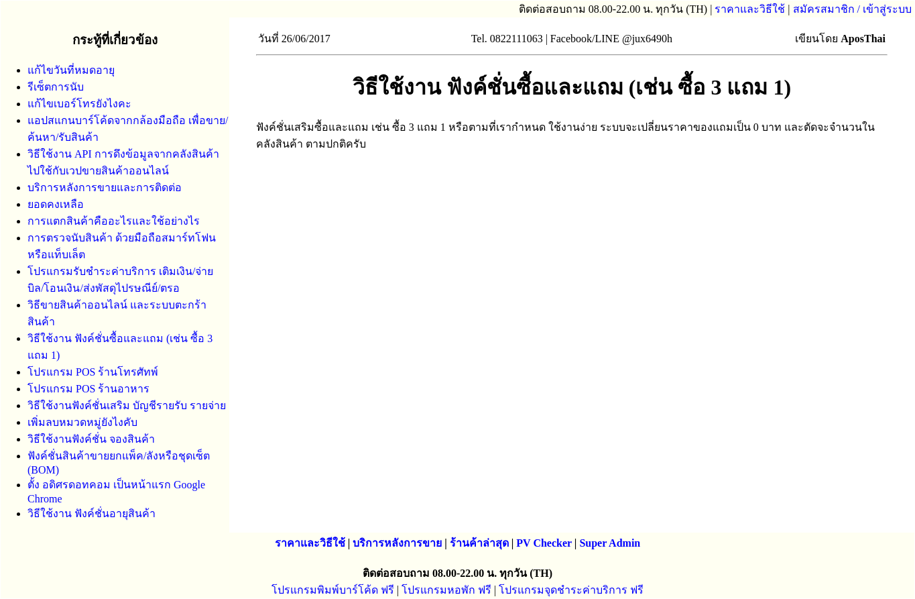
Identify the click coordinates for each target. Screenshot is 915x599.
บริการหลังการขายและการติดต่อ (104, 187)
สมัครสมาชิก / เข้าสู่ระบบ (852, 9)
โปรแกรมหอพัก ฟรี (446, 590)
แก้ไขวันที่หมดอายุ (71, 70)
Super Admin (609, 543)
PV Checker (544, 543)
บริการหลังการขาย (397, 543)
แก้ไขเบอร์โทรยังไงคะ (79, 103)
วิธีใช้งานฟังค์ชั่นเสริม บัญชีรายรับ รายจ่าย (126, 405)
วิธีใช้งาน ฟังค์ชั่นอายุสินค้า (91, 513)
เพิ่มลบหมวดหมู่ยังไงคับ (82, 422)
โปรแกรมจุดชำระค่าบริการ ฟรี (571, 590)
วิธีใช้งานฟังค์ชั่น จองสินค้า (91, 439)
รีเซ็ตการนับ (55, 87)
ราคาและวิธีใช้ (750, 9)
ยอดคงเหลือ (55, 204)
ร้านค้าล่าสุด (479, 543)
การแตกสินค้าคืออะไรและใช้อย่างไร (113, 221)
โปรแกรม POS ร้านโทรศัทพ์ (92, 372)
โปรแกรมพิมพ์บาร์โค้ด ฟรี (332, 590)
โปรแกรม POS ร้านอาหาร (88, 388)
